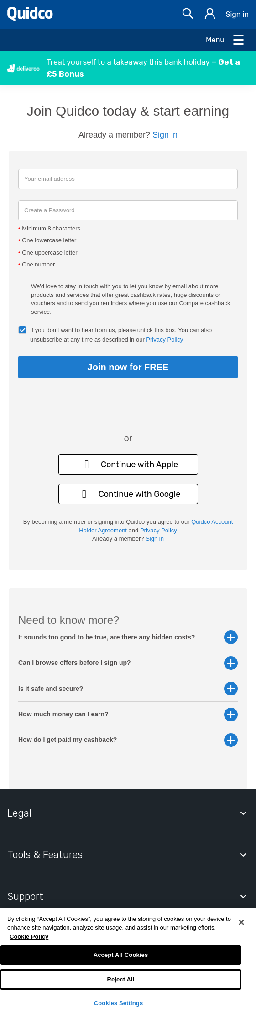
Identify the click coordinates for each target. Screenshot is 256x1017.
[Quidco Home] (30, 19)
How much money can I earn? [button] (128, 714)
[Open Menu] (225, 40)
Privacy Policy (164, 339)
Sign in (237, 14)
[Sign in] (210, 14)
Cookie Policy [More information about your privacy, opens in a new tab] (29, 936)
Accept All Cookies (121, 954)
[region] (128, 962)
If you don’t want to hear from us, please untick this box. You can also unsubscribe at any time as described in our (121, 335)
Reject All (120, 979)
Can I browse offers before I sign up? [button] (128, 662)
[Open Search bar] (188, 14)
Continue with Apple (128, 464)
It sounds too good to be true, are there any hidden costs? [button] (128, 637)
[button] (128, 68)
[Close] (241, 922)
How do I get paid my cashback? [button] (128, 739)
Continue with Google (128, 494)
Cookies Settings (118, 1003)
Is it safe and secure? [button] (128, 688)
